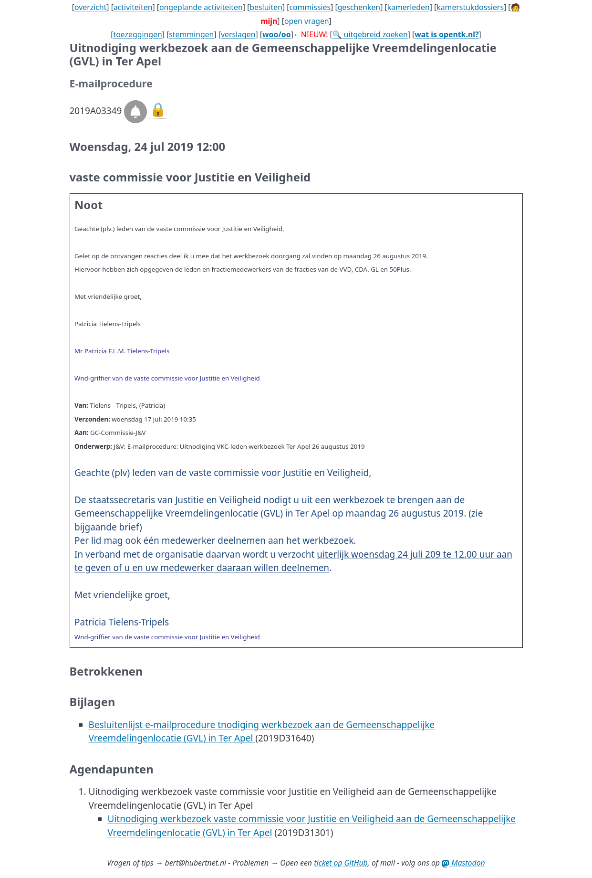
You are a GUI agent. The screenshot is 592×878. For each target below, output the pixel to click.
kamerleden (408, 7)
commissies (310, 7)
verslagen (238, 34)
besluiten (265, 7)
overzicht (90, 7)
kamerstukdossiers (470, 7)
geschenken (359, 7)
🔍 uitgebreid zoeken (370, 34)
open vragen (306, 21)
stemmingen (191, 34)
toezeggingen (138, 34)
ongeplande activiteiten (201, 7)
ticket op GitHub (341, 862)
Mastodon (463, 862)
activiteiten (133, 7)
